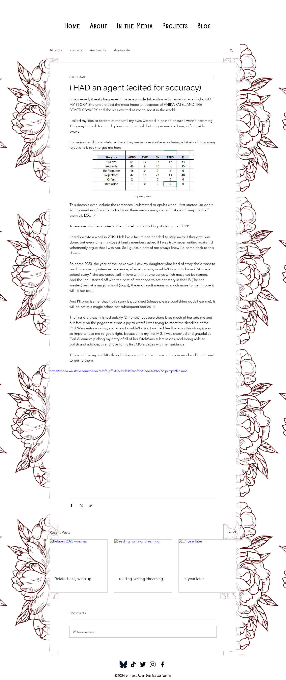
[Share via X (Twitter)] (81, 505)
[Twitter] (143, 664)
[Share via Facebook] (71, 505)
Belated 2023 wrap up (73, 579)
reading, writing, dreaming (141, 579)
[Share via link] (91, 505)
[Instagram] (153, 664)
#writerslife (98, 50)
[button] (231, 50)
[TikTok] (133, 664)
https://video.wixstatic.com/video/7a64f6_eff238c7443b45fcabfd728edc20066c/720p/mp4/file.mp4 (118, 371)
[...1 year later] (207, 555)
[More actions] (214, 76)
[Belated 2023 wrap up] (78, 555)
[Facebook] (162, 664)
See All (232, 532)
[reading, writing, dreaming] (143, 555)
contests (76, 50)
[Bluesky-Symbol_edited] (123, 664)
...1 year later (194, 579)
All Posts (56, 50)
